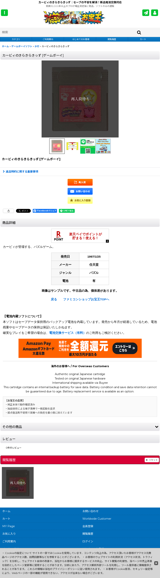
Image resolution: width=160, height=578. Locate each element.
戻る (54, 299)
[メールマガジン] (145, 12)
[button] (4, 12)
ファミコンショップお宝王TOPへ (86, 299)
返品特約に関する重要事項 (20, 171)
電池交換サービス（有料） (67, 332)
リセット (152, 460)
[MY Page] (154, 12)
